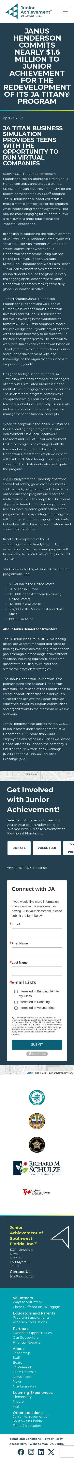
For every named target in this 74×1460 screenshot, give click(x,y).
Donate (19, 848)
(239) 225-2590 (22, 1276)
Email (16, 924)
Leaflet (29, 1073)
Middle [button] (18, 1401)
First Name (20, 943)
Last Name (20, 962)
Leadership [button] (21, 1353)
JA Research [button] (22, 1367)
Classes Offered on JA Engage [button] (36, 1307)
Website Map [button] (39, 1443)
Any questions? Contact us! (27, 868)
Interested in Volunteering (36, 1007)
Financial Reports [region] (26, 1342)
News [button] (17, 1381)
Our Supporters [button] (25, 1337)
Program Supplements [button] (31, 1317)
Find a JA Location (27, 1426)
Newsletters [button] (22, 1377)
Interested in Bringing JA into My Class (39, 994)
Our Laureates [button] (24, 1386)
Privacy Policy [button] (53, 1438)
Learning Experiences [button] (33, 1392)
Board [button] (17, 1362)
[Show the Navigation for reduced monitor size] (65, 11)
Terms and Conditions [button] (25, 1438)
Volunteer (47, 848)
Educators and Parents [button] (34, 1313)
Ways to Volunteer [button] (27, 1302)
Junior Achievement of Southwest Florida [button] (31, 1419)
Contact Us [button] (20, 1272)
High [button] (16, 1406)
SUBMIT (37, 1044)
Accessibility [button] (18, 1443)
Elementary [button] (22, 1397)
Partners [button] (21, 1328)
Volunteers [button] (23, 1298)
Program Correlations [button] (30, 1322)
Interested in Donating (34, 1002)
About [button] (18, 1349)
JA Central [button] (57, 1443)
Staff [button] (16, 1358)
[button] (21, 1452)
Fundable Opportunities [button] (32, 1333)
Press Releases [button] (24, 1372)
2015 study (14, 479)
